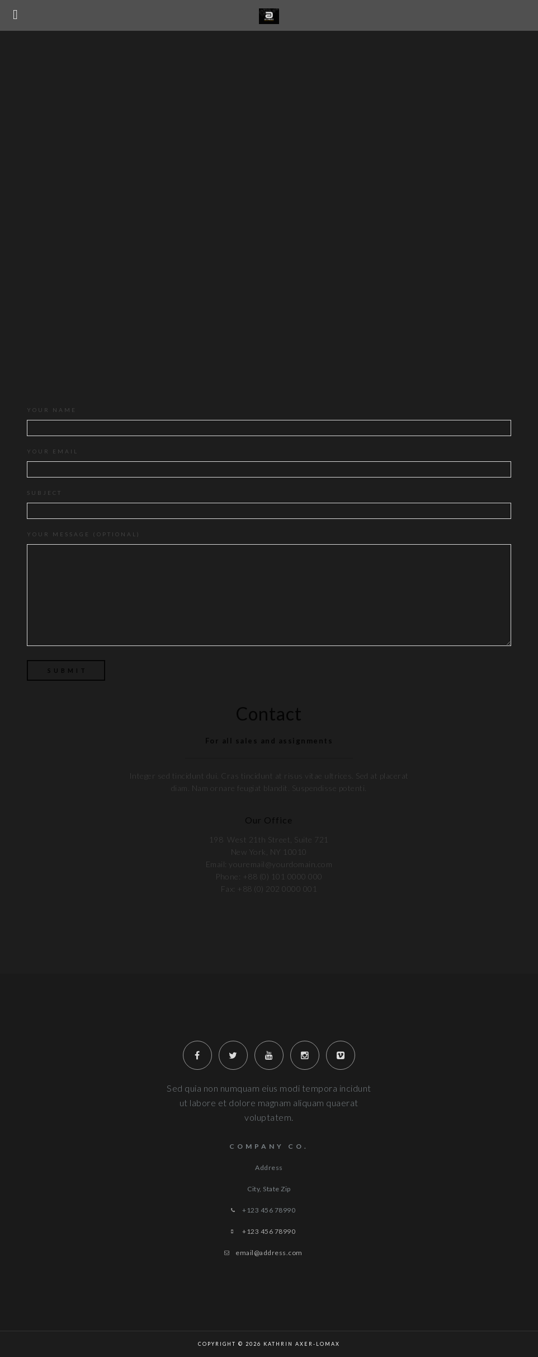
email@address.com (269, 1252)
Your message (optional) (269, 591)
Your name (269, 421)
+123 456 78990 (268, 1231)
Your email (269, 463)
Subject (269, 504)
